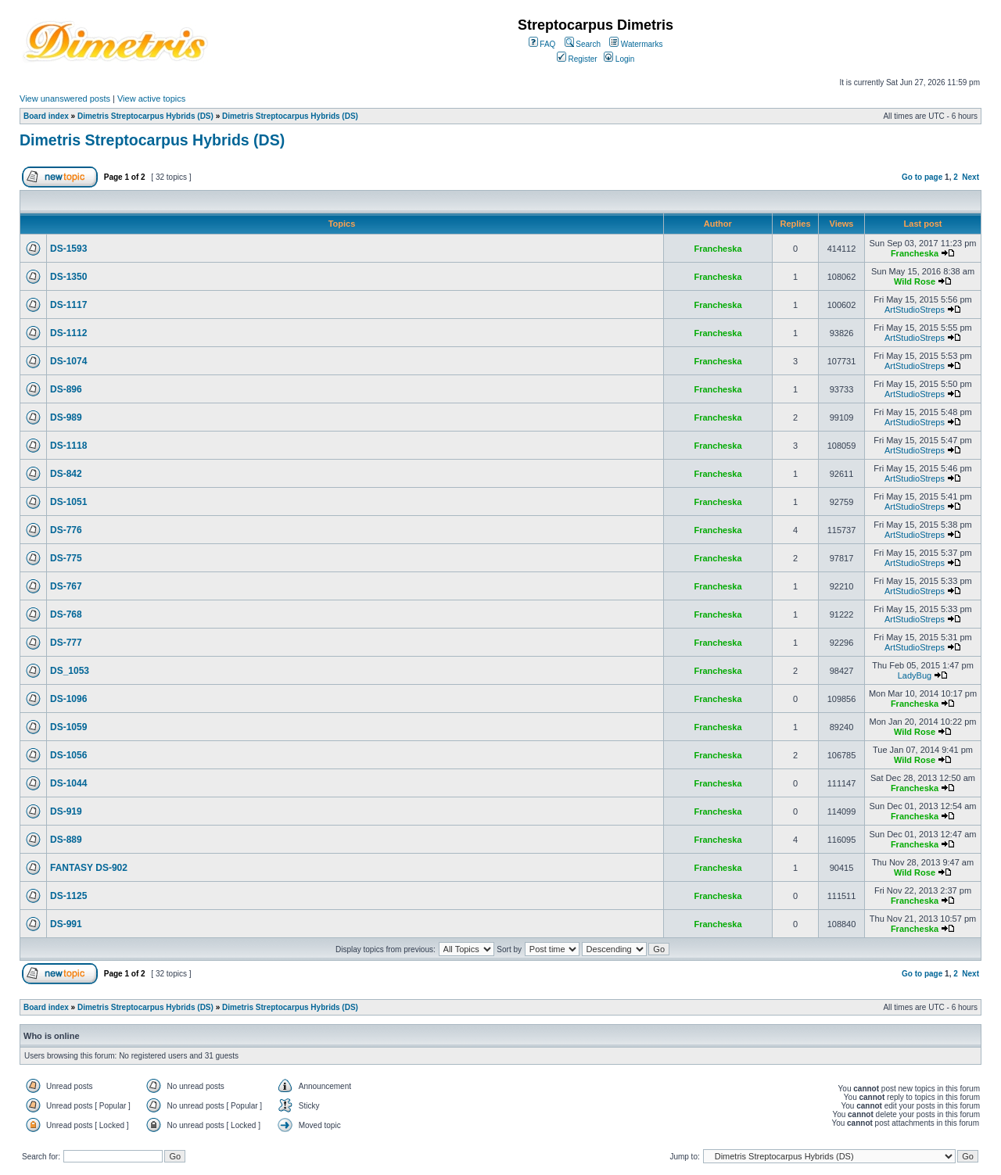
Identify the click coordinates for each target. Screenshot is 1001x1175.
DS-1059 (68, 727)
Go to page (922, 177)
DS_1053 (69, 670)
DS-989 (66, 417)
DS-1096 (68, 698)
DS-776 (66, 530)
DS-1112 (68, 333)
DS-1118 (68, 445)
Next (970, 177)
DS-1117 (68, 304)
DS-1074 (68, 361)
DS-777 (66, 642)
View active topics (151, 98)
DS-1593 (68, 248)
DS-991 (66, 924)
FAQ (542, 44)
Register (577, 59)
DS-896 (66, 389)
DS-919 (66, 811)
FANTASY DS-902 (88, 867)
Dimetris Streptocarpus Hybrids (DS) (145, 116)
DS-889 (66, 839)
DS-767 (66, 586)
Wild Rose (914, 281)
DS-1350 (68, 276)
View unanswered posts (65, 98)
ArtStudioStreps (914, 309)
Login (619, 59)
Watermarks (635, 44)
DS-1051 (68, 501)
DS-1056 (68, 755)
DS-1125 (68, 895)
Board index (46, 116)
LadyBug (914, 675)
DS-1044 (68, 783)
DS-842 (66, 473)
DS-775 (66, 558)
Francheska (717, 248)
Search (583, 44)
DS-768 (66, 614)
